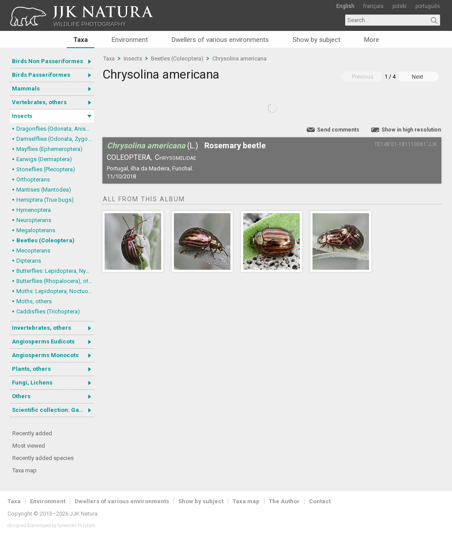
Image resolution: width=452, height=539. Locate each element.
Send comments (338, 129)
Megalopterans (35, 230)
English (345, 6)
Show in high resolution (411, 129)
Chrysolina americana (239, 58)
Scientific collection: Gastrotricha (53, 410)
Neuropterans (33, 220)
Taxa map (24, 470)
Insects (22, 116)
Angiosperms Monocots (45, 355)
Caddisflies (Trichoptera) (48, 311)
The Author (284, 501)
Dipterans (28, 260)
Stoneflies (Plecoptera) (45, 169)
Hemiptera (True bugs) (45, 199)
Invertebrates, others (41, 327)
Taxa (80, 40)
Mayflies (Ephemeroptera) (49, 149)
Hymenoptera (33, 210)
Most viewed (28, 445)
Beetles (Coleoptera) (45, 240)
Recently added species (43, 458)
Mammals (26, 88)
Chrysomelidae (175, 157)
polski (399, 6)
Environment (130, 40)
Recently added (32, 433)
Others (21, 396)
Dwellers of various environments (220, 40)
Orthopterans (33, 179)
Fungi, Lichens (32, 382)
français (373, 6)
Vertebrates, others (39, 102)
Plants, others (31, 369)
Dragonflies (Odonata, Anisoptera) (55, 128)
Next (417, 76)
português (427, 6)
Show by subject (316, 40)
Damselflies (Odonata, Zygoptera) (55, 139)
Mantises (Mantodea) (43, 189)
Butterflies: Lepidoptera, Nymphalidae (55, 271)
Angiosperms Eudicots (43, 341)
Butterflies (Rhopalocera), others (55, 281)
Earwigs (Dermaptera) (44, 159)
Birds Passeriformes (41, 75)
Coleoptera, (129, 157)
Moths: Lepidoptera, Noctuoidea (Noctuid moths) (55, 291)
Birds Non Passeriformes (47, 61)
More (371, 40)
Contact (320, 501)
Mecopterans (33, 250)
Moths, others (34, 301)
